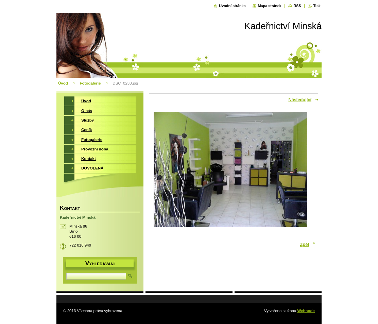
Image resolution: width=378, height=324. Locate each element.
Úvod (63, 83)
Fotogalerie (90, 83)
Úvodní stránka (232, 6)
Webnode (306, 311)
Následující (299, 99)
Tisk (317, 6)
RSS (297, 6)
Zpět (304, 244)
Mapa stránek (269, 6)
